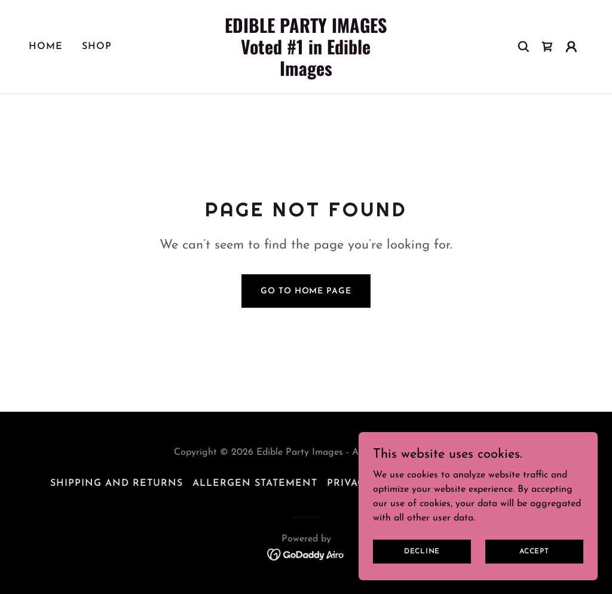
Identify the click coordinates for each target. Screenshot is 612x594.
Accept (534, 551)
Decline (422, 551)
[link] (305, 73)
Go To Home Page (306, 291)
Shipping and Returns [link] (116, 483)
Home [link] (46, 46)
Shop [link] (97, 46)
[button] (571, 47)
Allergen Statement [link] (254, 483)
